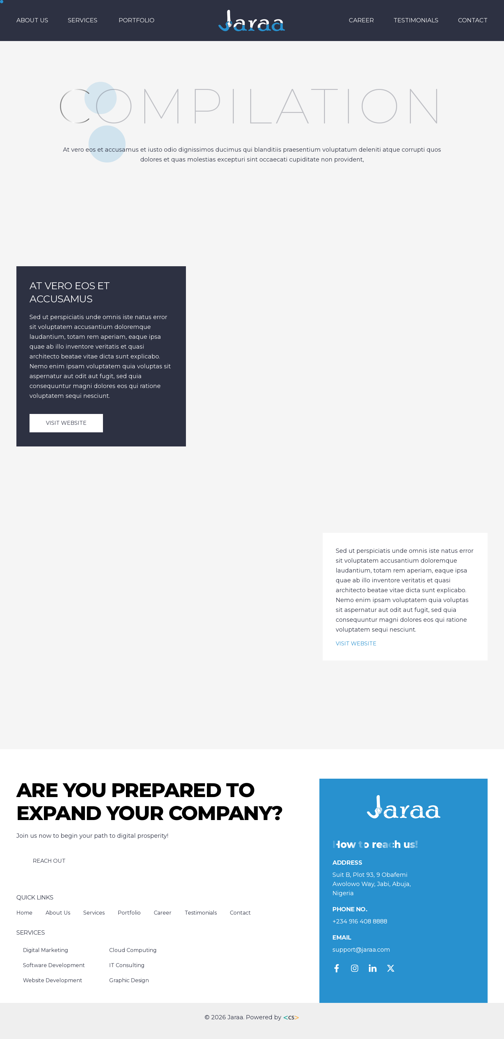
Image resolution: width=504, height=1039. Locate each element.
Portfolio (136, 20)
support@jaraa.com (361, 949)
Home (24, 913)
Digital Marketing (45, 950)
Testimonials (415, 20)
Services (82, 20)
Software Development (54, 965)
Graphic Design (129, 980)
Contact (473, 20)
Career (361, 20)
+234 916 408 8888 (360, 921)
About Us (32, 20)
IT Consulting (127, 965)
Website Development (52, 980)
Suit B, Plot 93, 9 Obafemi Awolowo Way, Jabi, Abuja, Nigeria (372, 884)
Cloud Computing (133, 950)
